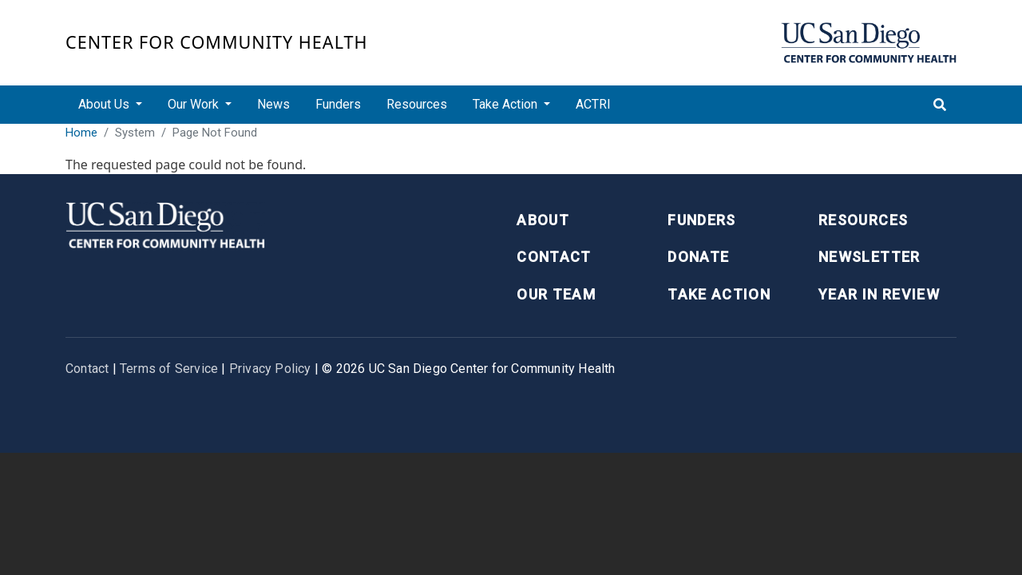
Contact (554, 256)
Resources (416, 104)
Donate (698, 256)
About (543, 220)
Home (81, 132)
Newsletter (869, 256)
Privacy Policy (270, 368)
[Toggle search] (940, 104)
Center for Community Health (216, 42)
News (273, 104)
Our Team (556, 294)
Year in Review (879, 294)
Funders (338, 104)
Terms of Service (169, 368)
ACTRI (593, 104)
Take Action (718, 294)
